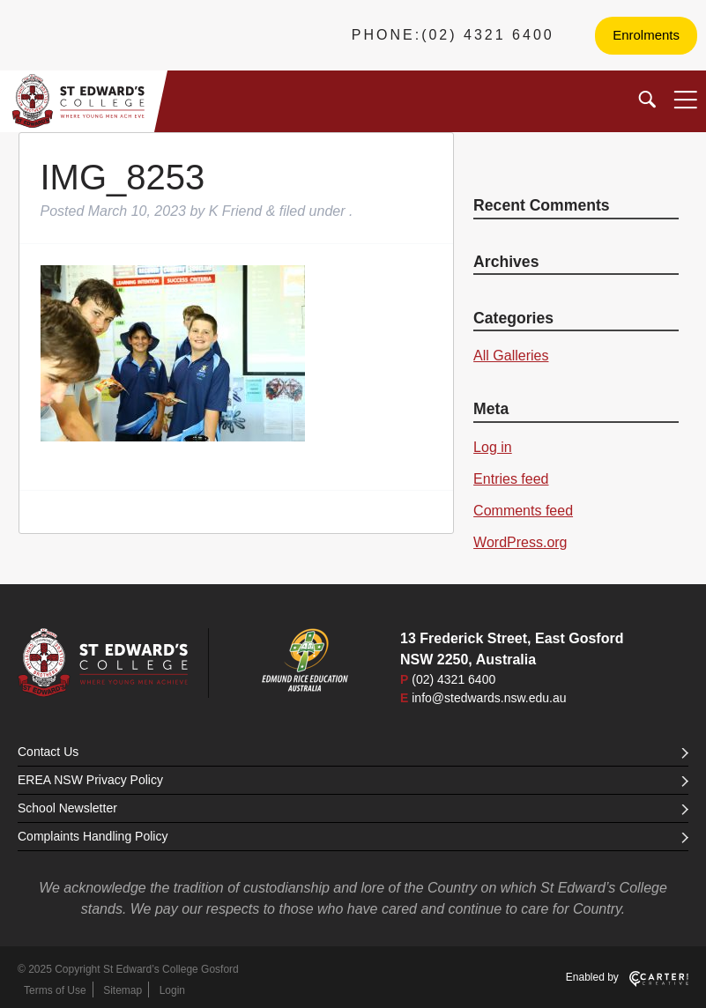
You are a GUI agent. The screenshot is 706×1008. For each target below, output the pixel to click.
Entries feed (510, 478)
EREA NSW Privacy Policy (353, 780)
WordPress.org (520, 542)
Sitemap (122, 990)
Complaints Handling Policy (353, 836)
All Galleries (510, 355)
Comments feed (523, 510)
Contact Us (353, 752)
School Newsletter (353, 808)
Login (172, 990)
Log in (492, 447)
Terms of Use (55, 990)
